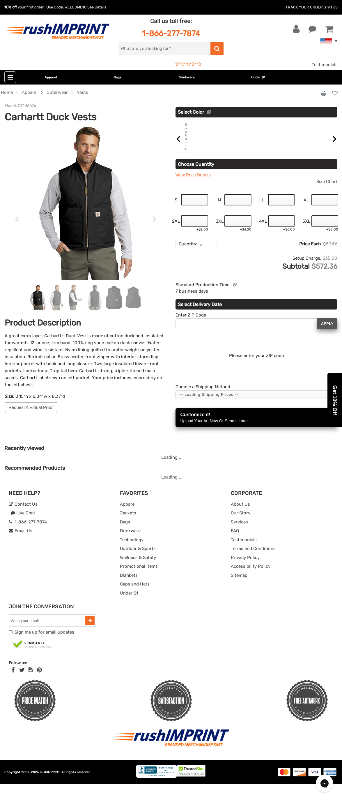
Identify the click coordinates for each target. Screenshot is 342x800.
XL (306, 216)
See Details (97, 7)
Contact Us (23, 520)
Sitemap (239, 591)
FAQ (235, 547)
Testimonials (325, 64)
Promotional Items (139, 582)
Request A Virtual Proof (31, 407)
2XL (176, 237)
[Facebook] (13, 686)
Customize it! (256, 434)
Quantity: (188, 260)
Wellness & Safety (138, 573)
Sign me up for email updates (44, 648)
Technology (131, 555)
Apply (327, 339)
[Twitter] (22, 686)
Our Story (240, 529)
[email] (47, 636)
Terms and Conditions (253, 564)
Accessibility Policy (250, 582)
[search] (164, 48)
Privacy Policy (245, 573)
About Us (240, 520)
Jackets (128, 529)
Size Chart (326, 197)
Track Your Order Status (312, 7)
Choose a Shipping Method (203, 403)
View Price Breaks (193, 191)
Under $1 (258, 77)
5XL (306, 237)
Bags (117, 77)
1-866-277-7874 (171, 33)
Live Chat (22, 529)
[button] (334, 400)
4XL (263, 237)
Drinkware (186, 77)
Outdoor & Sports (138, 564)
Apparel (51, 77)
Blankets (129, 591)
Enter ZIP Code (191, 331)
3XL (220, 237)
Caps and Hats (135, 600)
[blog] (31, 686)
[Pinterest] (39, 686)
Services (239, 538)
